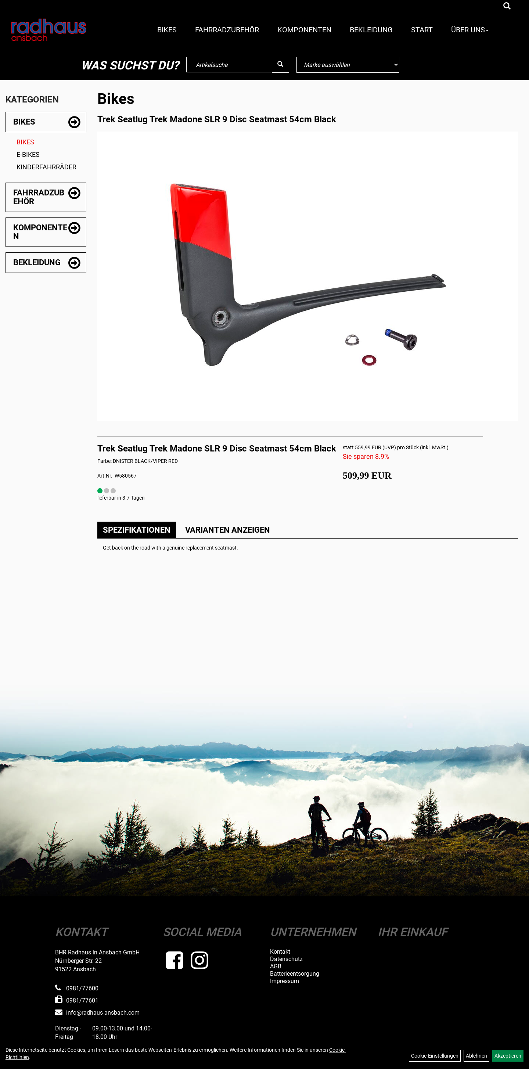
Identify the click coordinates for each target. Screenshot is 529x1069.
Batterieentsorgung (294, 974)
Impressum (284, 981)
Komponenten (304, 29)
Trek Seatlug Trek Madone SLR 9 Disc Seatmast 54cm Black (216, 119)
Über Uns (470, 29)
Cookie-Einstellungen (434, 1056)
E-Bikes (28, 154)
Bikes (167, 29)
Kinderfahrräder (46, 167)
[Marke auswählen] (347, 65)
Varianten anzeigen (227, 529)
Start (422, 29)
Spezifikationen (136, 529)
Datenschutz (286, 959)
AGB (275, 966)
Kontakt (280, 952)
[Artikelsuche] (507, 6)
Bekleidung (371, 29)
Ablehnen (476, 1056)
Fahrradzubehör (227, 29)
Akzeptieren (507, 1056)
